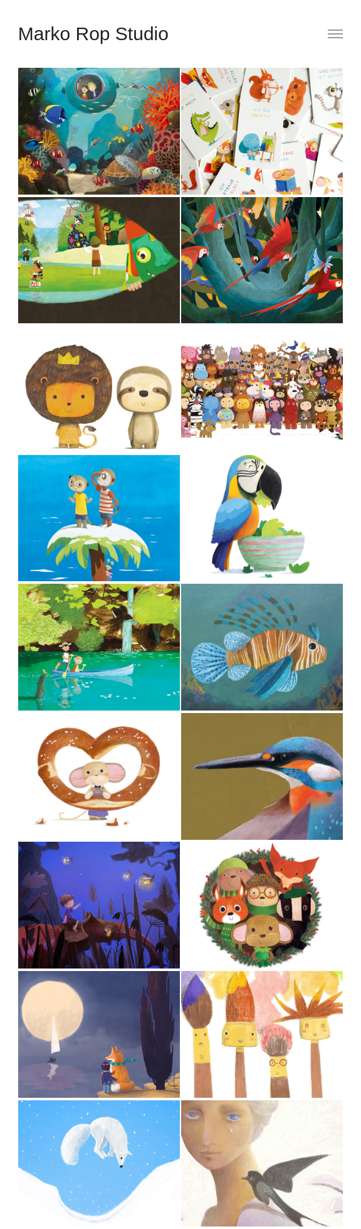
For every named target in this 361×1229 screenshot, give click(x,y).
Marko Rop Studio (93, 33)
